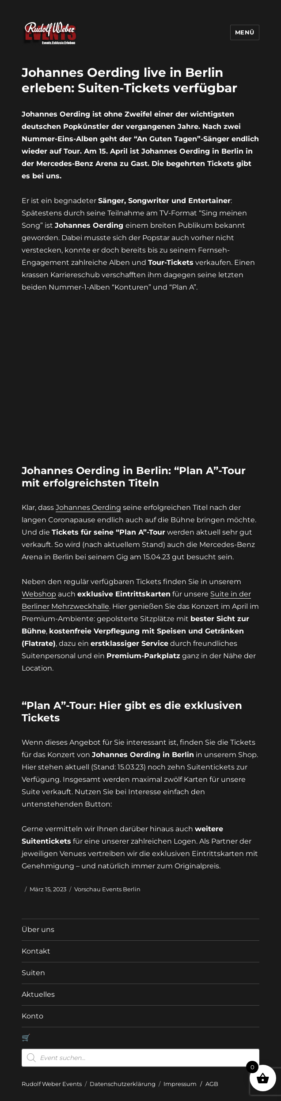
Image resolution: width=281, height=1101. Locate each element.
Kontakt (36, 951)
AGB (211, 1083)
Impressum (180, 1083)
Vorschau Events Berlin (107, 889)
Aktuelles (38, 994)
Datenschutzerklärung (123, 1083)
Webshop (39, 594)
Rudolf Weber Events (52, 1083)
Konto (32, 1016)
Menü (244, 32)
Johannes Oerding (88, 507)
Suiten (33, 973)
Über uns (38, 929)
